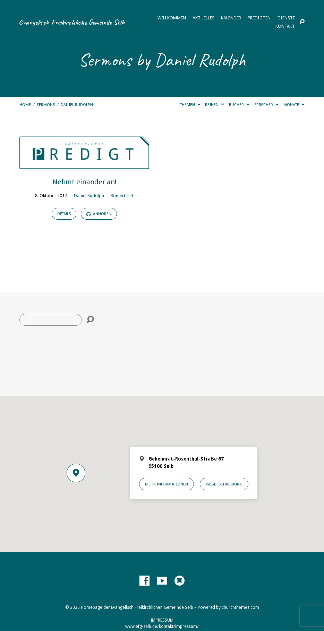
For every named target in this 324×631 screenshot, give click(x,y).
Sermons (46, 104)
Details (64, 214)
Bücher (239, 104)
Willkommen (171, 18)
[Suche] (50, 320)
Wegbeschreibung (224, 484)
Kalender (231, 18)
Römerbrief (122, 195)
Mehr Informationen (166, 484)
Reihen (214, 104)
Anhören (98, 214)
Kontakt (285, 26)
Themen (190, 104)
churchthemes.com (240, 607)
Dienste (286, 18)
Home (25, 104)
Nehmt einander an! (84, 182)
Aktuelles (203, 18)
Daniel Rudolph (77, 104)
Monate (294, 104)
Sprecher (266, 104)
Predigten (259, 18)
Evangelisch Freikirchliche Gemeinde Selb (72, 22)
